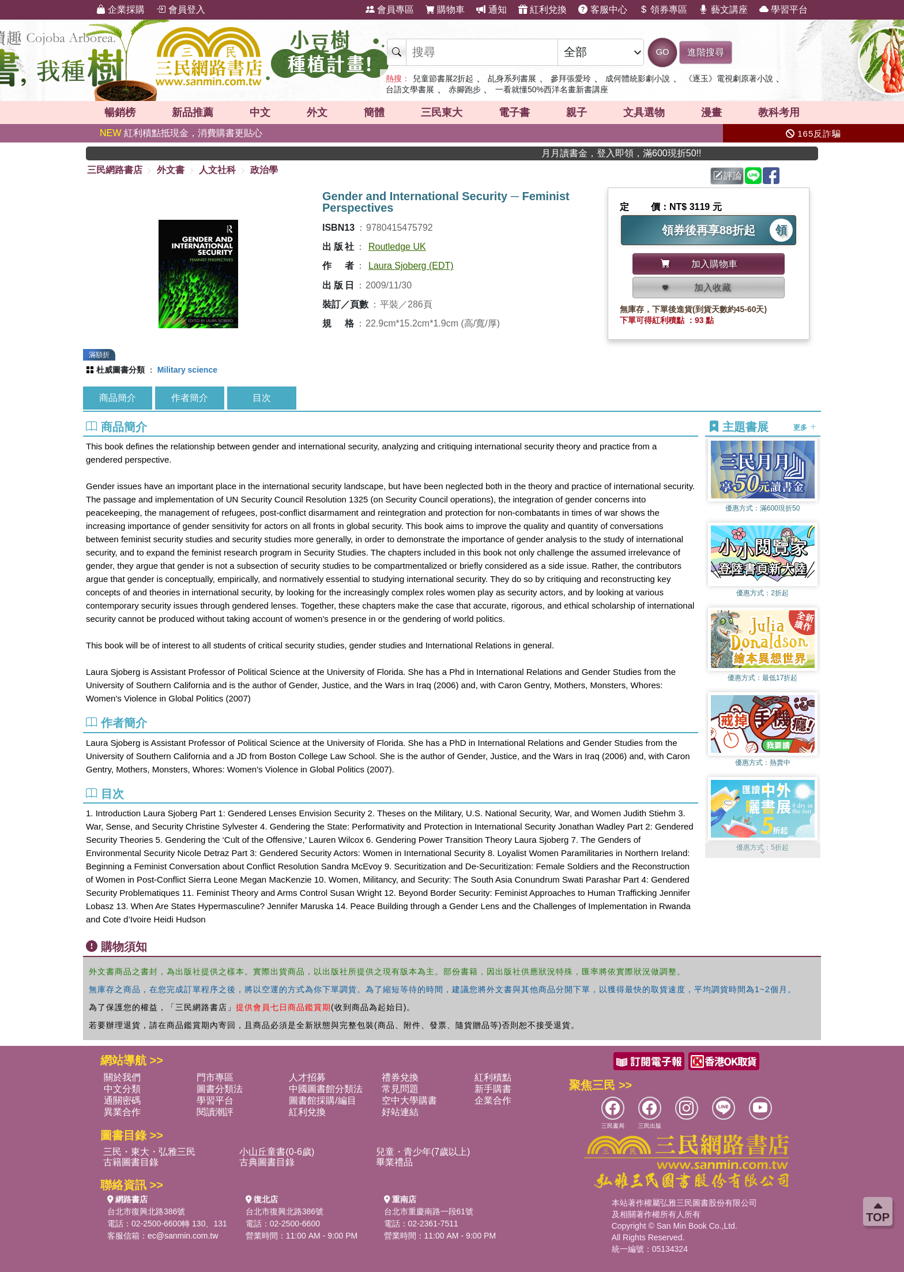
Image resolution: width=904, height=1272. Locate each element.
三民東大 (441, 112)
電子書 (514, 112)
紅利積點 (492, 1077)
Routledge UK (397, 247)
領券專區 (663, 9)
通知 (491, 9)
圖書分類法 (220, 1089)
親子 (576, 112)
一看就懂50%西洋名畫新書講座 (551, 89)
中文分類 (122, 1089)
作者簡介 (189, 398)
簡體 (374, 112)
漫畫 (711, 112)
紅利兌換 (542, 9)
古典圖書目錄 (267, 1162)
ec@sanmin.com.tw (183, 1235)
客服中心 (602, 9)
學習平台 (783, 9)
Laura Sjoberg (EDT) (411, 266)
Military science (187, 369)
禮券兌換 (400, 1077)
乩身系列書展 (512, 78)
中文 (260, 112)
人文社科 (217, 170)
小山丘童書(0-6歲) (276, 1152)
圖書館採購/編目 (322, 1100)
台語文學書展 (410, 89)
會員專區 (390, 9)
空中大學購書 (409, 1100)
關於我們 (122, 1077)
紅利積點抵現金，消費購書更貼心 (181, 133)
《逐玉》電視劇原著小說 (728, 78)
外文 (317, 112)
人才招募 (307, 1077)
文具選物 (644, 112)
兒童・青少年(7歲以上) (423, 1152)
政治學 (264, 170)
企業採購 (120, 9)
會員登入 (180, 9)
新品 (192, 112)
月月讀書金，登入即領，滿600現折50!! (644, 153)
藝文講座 (723, 9)
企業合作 (492, 1100)
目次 (262, 398)
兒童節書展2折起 (443, 78)
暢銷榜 (119, 112)
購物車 (445, 9)
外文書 (170, 170)
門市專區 (215, 1077)
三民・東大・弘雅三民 (149, 1152)
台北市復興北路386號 (146, 1211)
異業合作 (122, 1112)
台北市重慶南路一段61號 (429, 1211)
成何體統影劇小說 (637, 78)
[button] (762, 852)
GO (662, 52)
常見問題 (400, 1089)
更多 (804, 427)
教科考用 (779, 112)
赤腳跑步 (465, 89)
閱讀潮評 (215, 1112)
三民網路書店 (114, 170)
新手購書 (492, 1089)
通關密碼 (122, 1100)
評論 (727, 176)
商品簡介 (117, 398)
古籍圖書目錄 (131, 1162)
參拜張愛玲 (571, 78)
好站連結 (400, 1112)
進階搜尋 (705, 52)
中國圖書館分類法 (326, 1089)
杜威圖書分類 (120, 369)
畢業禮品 (394, 1162)
